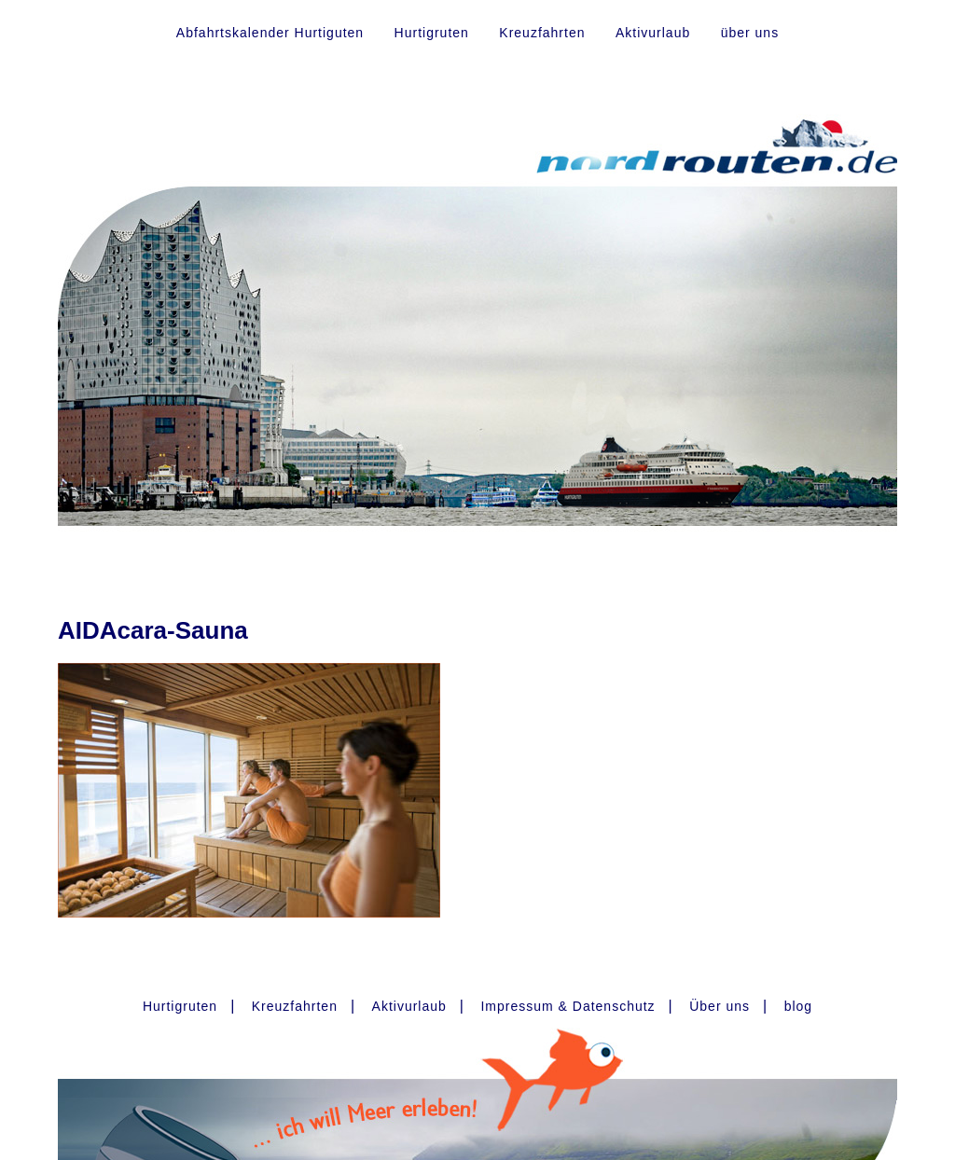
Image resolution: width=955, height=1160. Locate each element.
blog (798, 1006)
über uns (750, 32)
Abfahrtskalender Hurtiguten (270, 32)
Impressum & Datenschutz (567, 1006)
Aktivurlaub (653, 32)
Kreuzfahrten (542, 32)
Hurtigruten (431, 32)
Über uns (719, 1006)
